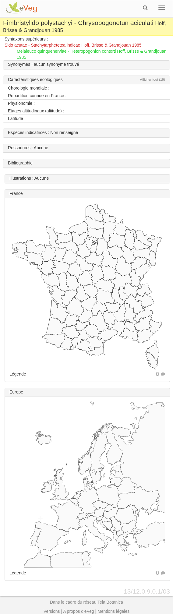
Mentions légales (113, 611)
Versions (52, 611)
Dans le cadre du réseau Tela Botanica (86, 602)
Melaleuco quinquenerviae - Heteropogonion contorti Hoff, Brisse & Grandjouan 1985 (92, 54)
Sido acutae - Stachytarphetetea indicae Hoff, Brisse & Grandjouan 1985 (73, 45)
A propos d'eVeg (78, 611)
